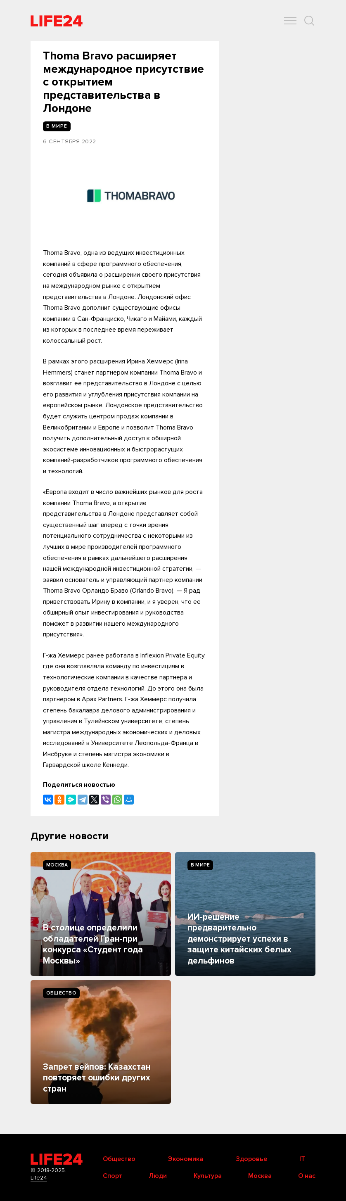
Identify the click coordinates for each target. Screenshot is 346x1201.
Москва (57, 865)
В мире (200, 865)
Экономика (185, 1159)
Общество (61, 993)
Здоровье (251, 1159)
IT (302, 1159)
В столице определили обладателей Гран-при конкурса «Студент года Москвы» (93, 944)
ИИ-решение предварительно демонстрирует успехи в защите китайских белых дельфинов (239, 939)
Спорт (112, 1176)
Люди (158, 1176)
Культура (208, 1176)
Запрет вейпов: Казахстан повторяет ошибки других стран (97, 1078)
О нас (306, 1176)
